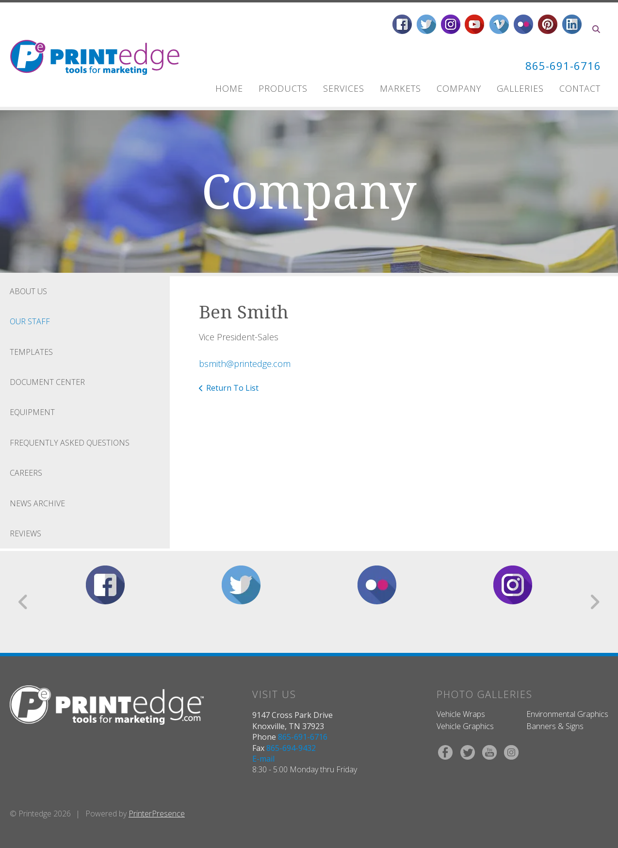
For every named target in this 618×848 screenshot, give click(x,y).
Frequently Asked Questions (70, 442)
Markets (400, 88)
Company (459, 88)
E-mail (263, 758)
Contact (580, 88)
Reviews (25, 533)
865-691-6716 (560, 65)
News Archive (37, 503)
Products (283, 88)
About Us (28, 291)
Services (343, 88)
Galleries (520, 88)
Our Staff (30, 321)
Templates (31, 352)
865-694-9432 (291, 748)
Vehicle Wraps (461, 714)
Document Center (47, 382)
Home (229, 88)
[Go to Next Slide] (594, 602)
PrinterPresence (157, 813)
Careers (26, 472)
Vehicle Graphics (465, 726)
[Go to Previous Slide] (23, 602)
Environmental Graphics (567, 714)
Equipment (32, 412)
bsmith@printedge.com (245, 363)
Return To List (232, 387)
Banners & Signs (555, 726)
